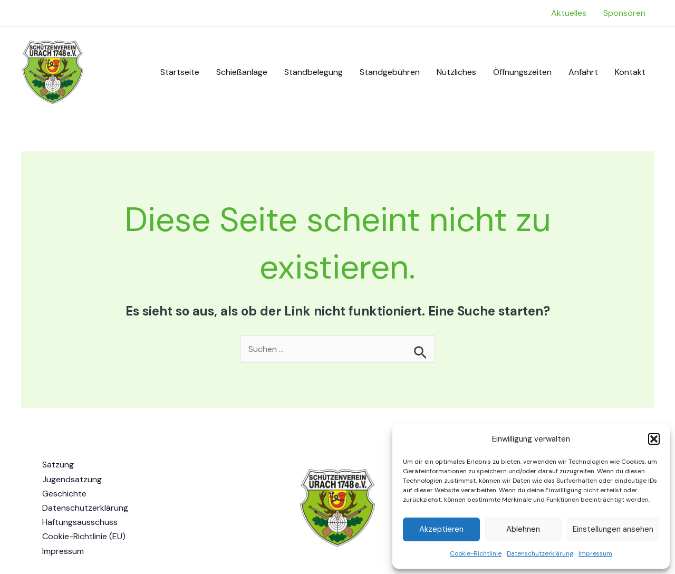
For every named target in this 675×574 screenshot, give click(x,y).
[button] (654, 439)
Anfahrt (583, 72)
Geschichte (64, 493)
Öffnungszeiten (522, 72)
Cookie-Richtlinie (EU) (84, 536)
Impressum (595, 553)
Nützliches (456, 72)
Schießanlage (241, 72)
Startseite (179, 72)
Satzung (58, 464)
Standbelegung (313, 72)
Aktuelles (568, 12)
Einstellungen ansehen (613, 529)
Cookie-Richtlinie (476, 553)
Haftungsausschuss (80, 522)
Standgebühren (390, 72)
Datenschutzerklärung (540, 553)
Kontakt (630, 72)
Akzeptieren (441, 529)
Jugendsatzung (72, 479)
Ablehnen (523, 529)
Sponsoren (624, 12)
